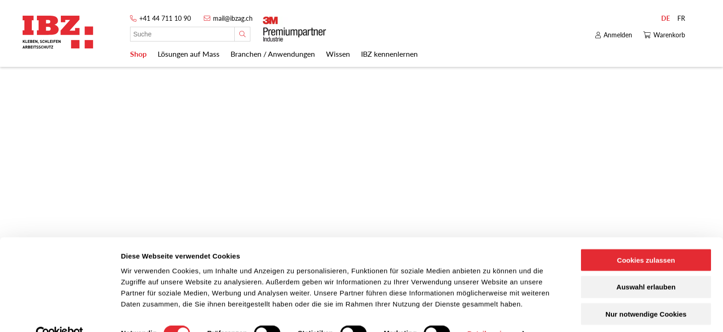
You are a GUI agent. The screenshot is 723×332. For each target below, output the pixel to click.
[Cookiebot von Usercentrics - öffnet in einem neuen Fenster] (59, 314)
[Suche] (242, 34)
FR (681, 18)
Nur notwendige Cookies (646, 294)
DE (665, 18)
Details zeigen (490, 314)
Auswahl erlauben (646, 267)
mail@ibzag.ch (233, 18)
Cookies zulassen (646, 240)
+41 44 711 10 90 (165, 18)
